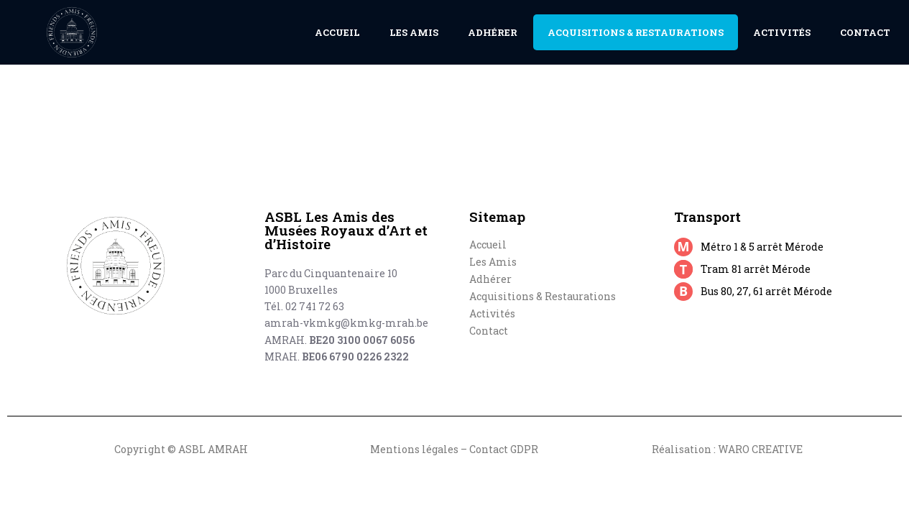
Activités (782, 32)
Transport (707, 216)
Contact (865, 32)
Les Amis (413, 32)
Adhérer (492, 32)
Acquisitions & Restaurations (636, 32)
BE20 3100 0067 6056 (362, 340)
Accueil (337, 32)
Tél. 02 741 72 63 (304, 306)
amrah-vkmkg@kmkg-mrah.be (346, 323)
